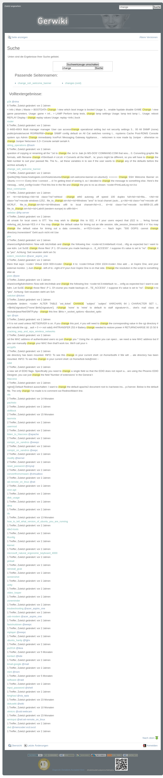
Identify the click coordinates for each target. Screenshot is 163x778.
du (8, 513)
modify (10, 458)
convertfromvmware (18, 473)
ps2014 (11, 648)
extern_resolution (16, 256)
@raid (20, 679)
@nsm (16, 671)
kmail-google (14, 664)
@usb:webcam (24, 711)
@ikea (19, 648)
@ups (15, 315)
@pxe (16, 275)
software (12, 679)
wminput (11, 719)
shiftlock (11, 410)
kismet (10, 545)
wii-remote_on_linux (18, 481)
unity (9, 584)
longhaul (12, 695)
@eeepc (34, 442)
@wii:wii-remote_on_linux (31, 719)
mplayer (11, 632)
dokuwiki (12, 703)
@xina (15, 101)
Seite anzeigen (19, 37)
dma (9, 505)
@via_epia (23, 695)
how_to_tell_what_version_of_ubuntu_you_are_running (37, 521)
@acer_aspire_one (37, 256)
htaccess (12, 378)
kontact (11, 656)
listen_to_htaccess (17, 434)
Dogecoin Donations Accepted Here (68, 770)
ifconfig (11, 537)
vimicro (11, 711)
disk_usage (13, 497)
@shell (29, 687)
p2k (9, 101)
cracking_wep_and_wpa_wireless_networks (31, 331)
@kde (19, 656)
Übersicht (16, 745)
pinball (10, 561)
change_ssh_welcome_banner (34, 83)
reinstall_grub (14, 568)
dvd (9, 727)
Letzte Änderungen (37, 745)
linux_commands (16, 188)
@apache (33, 434)
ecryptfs (11, 347)
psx (9, 236)
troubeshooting (15, 608)
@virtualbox (36, 473)
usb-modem (13, 616)
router (10, 121)
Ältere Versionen (148, 37)
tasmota (11, 418)
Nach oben (148, 737)
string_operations (16, 145)
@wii (32, 481)
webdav (11, 212)
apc (9, 315)
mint (9, 671)
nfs (8, 394)
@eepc (34, 450)
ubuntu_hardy (14, 640)
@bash (31, 145)
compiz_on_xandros (18, 442)
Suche (157, 7)
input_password (16, 687)
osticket (11, 295)
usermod (12, 426)
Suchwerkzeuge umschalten (83, 64)
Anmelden (152, 745)
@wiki (20, 703)
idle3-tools (12, 529)
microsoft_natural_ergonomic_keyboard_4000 (32, 553)
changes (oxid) (73, 83)
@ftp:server (22, 212)
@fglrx (26, 640)
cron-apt (11, 489)
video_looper (14, 592)
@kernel (20, 458)
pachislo (11, 402)
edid (9, 363)
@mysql (29, 466)
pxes (9, 275)
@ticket (20, 295)
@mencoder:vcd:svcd (24, 727)
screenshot (13, 576)
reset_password (16, 466)
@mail (25, 664)
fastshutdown (14, 624)
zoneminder (13, 600)
